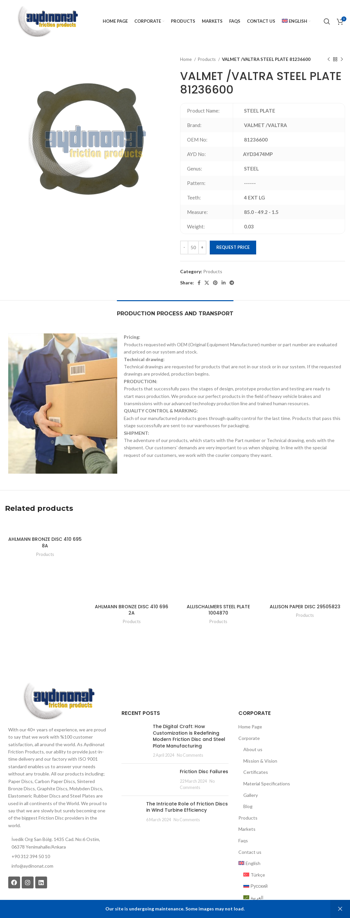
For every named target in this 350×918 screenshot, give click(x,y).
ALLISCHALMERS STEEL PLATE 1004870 (218, 609)
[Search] (327, 21)
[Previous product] (328, 59)
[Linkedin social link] (224, 282)
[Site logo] (47, 21)
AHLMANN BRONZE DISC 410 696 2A (131, 609)
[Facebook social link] (199, 282)
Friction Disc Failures (204, 771)
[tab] (175, 310)
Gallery (250, 795)
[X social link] (206, 282)
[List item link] (58, 866)
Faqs (243, 840)
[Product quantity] (193, 247)
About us (252, 749)
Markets (247, 829)
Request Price (233, 247)
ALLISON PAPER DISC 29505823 (305, 606)
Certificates (255, 772)
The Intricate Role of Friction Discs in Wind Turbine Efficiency (187, 807)
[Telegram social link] (232, 282)
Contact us (249, 852)
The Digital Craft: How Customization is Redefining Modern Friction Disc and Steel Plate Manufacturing (189, 736)
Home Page (250, 726)
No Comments (190, 755)
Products (207, 59)
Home (186, 59)
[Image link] (58, 700)
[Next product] (341, 59)
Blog (248, 806)
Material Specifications (266, 783)
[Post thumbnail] (134, 740)
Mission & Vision (260, 761)
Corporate (249, 738)
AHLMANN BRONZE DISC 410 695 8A (45, 542)
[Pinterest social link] (215, 282)
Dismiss (340, 909)
